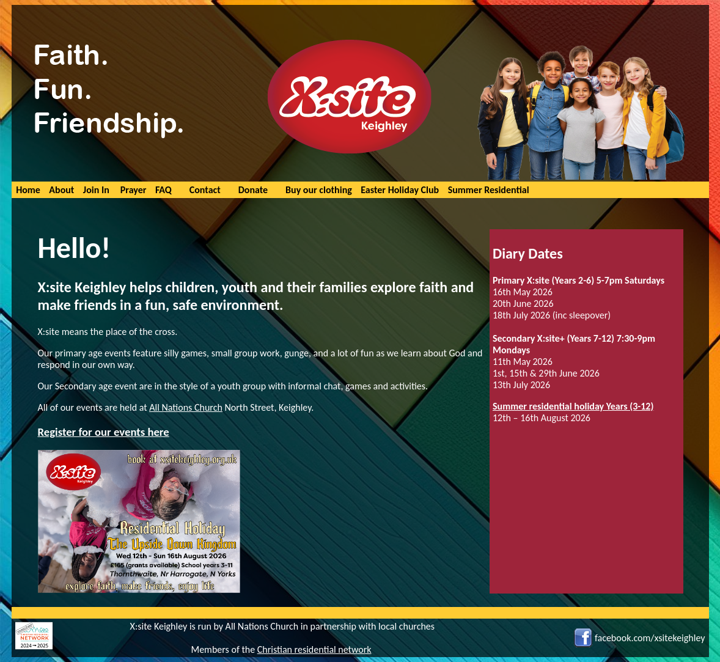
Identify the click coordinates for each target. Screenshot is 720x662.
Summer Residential (488, 190)
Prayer (133, 190)
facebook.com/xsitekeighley (650, 638)
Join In (96, 190)
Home (28, 190)
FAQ (163, 190)
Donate (253, 190)
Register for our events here (103, 432)
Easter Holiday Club (400, 190)
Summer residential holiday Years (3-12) (573, 406)
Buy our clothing (318, 190)
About (61, 190)
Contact (205, 190)
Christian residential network (314, 649)
